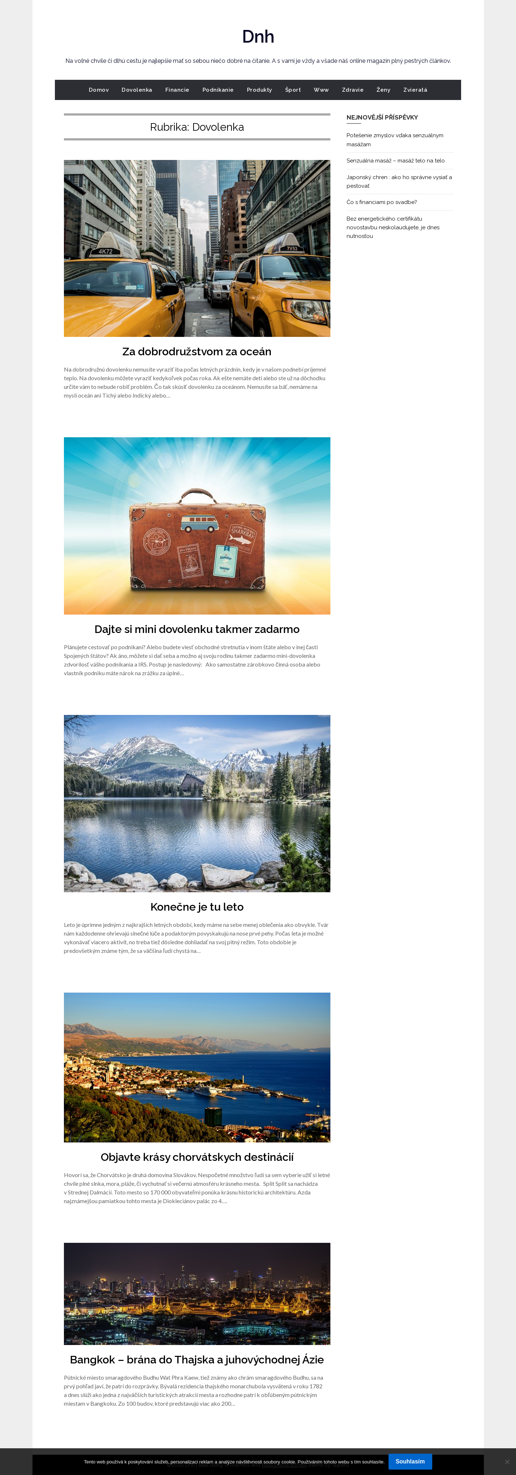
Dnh (258, 36)
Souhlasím (410, 1461)
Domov (99, 90)
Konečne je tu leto (197, 907)
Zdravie (353, 90)
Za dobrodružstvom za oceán (197, 351)
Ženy (383, 90)
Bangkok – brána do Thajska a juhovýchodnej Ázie (197, 1359)
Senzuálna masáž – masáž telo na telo (396, 160)
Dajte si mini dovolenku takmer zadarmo (197, 629)
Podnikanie (218, 90)
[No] (507, 1461)
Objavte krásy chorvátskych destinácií (197, 1157)
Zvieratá (415, 90)
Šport (293, 90)
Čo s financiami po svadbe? (382, 202)
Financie (177, 90)
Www (321, 90)
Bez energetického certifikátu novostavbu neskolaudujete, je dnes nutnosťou (393, 228)
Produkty (259, 90)
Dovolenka (137, 90)
